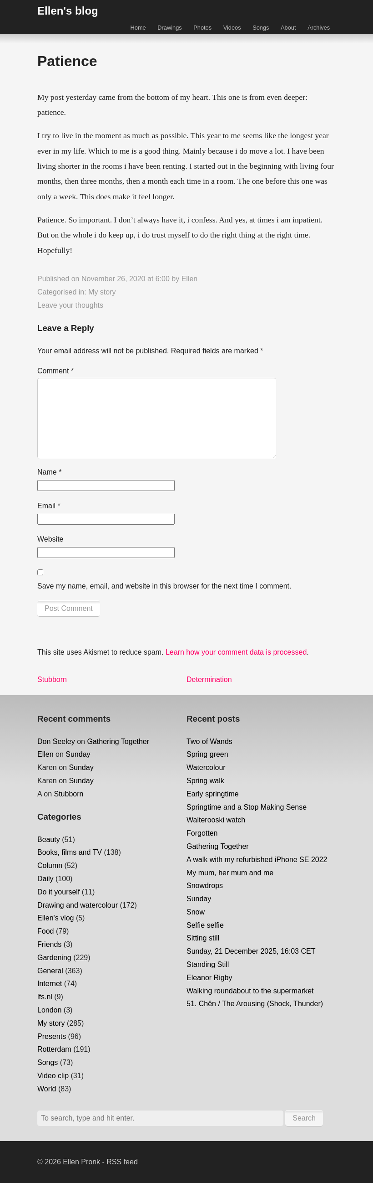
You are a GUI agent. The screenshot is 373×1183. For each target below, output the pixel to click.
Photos (202, 27)
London (49, 1010)
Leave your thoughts (70, 305)
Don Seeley (56, 741)
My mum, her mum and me (229, 873)
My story (102, 292)
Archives (318, 27)
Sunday (78, 754)
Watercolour (206, 767)
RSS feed (121, 1162)
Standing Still (207, 964)
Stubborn (68, 794)
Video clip (53, 1076)
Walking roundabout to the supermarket (250, 991)
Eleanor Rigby (209, 978)
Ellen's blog (67, 11)
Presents (51, 1036)
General (50, 971)
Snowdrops (204, 885)
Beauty (48, 839)
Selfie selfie (205, 925)
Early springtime (212, 794)
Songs (260, 27)
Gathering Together (118, 741)
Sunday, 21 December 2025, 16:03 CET (250, 951)
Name (49, 472)
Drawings (169, 27)
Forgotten (201, 833)
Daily (45, 879)
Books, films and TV (69, 852)
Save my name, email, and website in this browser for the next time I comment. (164, 586)
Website (50, 539)
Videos (232, 27)
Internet (49, 983)
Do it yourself (58, 892)
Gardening (54, 957)
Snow (195, 912)
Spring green (207, 754)
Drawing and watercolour (77, 905)
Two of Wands (209, 741)
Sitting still (202, 938)
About (288, 27)
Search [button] (304, 1118)
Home (138, 27)
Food (45, 931)
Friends (49, 944)
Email (48, 506)
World (46, 1089)
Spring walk (205, 781)
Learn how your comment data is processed (236, 652)
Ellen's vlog (55, 918)
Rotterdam (54, 1049)
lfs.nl (44, 997)
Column (49, 865)
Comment (55, 371)
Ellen (189, 279)
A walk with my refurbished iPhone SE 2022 (257, 859)
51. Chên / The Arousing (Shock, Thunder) (254, 1003)
